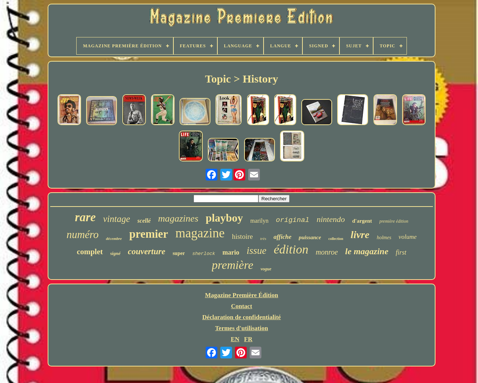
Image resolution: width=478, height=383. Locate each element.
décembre (114, 238)
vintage (116, 219)
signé (115, 253)
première (232, 264)
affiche (282, 236)
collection (335, 239)
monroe (327, 252)
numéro (83, 234)
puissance (310, 237)
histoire (242, 236)
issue (256, 250)
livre (359, 234)
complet (90, 251)
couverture (146, 251)
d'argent (362, 221)
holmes (384, 237)
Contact (241, 306)
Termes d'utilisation (241, 328)
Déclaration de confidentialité (241, 317)
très (263, 238)
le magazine (367, 251)
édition (291, 249)
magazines (178, 218)
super (179, 253)
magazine (200, 233)
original (292, 220)
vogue (266, 268)
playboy (224, 218)
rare (85, 217)
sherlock (203, 253)
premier (148, 233)
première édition (393, 221)
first (401, 252)
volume (407, 236)
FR (248, 339)
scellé (144, 221)
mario (231, 252)
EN (235, 339)
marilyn (259, 221)
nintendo (331, 219)
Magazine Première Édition (241, 295)
